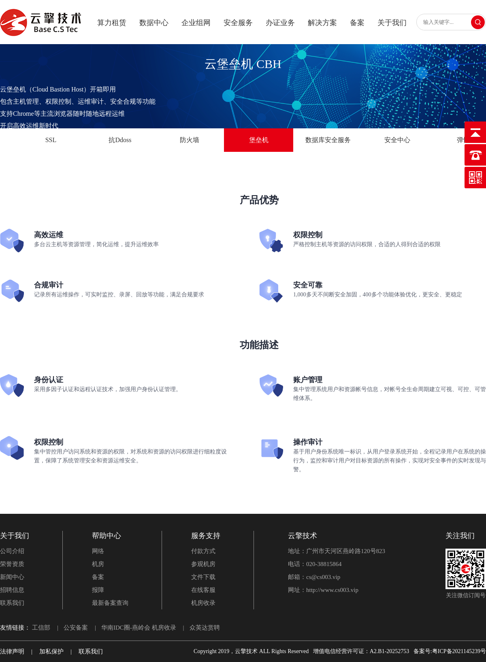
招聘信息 (12, 590)
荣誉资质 (12, 564)
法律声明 (12, 651)
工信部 (41, 627)
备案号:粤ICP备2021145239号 (450, 651)
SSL (51, 139)
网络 (98, 551)
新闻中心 (12, 577)
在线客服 (203, 590)
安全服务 (238, 23)
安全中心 (397, 139)
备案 (357, 23)
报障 (98, 590)
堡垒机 (259, 139)
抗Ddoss (120, 139)
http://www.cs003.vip (332, 590)
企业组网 (196, 23)
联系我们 (12, 603)
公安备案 (76, 627)
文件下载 (203, 577)
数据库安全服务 (328, 139)
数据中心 (153, 23)
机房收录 (203, 603)
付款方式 (203, 551)
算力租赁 (111, 23)
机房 (98, 564)
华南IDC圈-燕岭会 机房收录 (138, 627)
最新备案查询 (110, 603)
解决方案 (322, 23)
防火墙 (189, 139)
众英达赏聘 (205, 627)
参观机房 (203, 564)
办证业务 (280, 23)
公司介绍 (12, 551)
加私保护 (51, 651)
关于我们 (392, 23)
